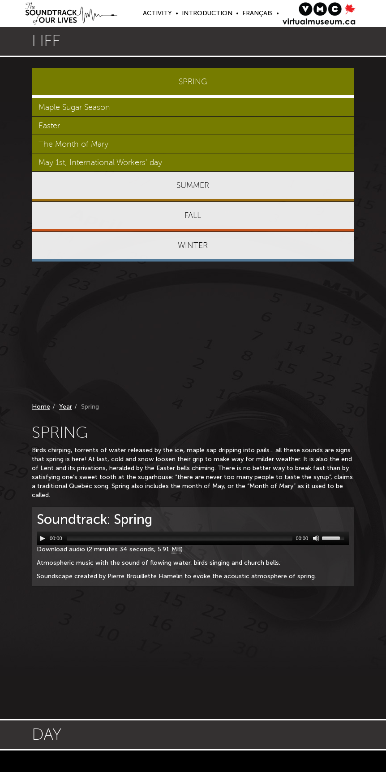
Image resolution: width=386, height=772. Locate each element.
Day (46, 734)
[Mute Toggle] (316, 538)
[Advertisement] (193, 334)
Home (41, 406)
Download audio (61, 549)
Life (46, 41)
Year (65, 406)
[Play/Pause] (42, 538)
